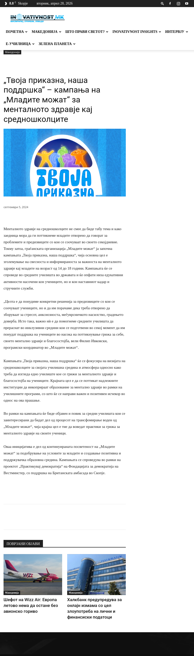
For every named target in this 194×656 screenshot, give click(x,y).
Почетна (17, 32)
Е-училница (20, 44)
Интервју (176, 32)
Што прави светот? (87, 32)
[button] (162, 3)
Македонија (46, 32)
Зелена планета (57, 44)
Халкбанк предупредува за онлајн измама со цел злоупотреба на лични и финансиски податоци (96, 604)
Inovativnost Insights (136, 32)
